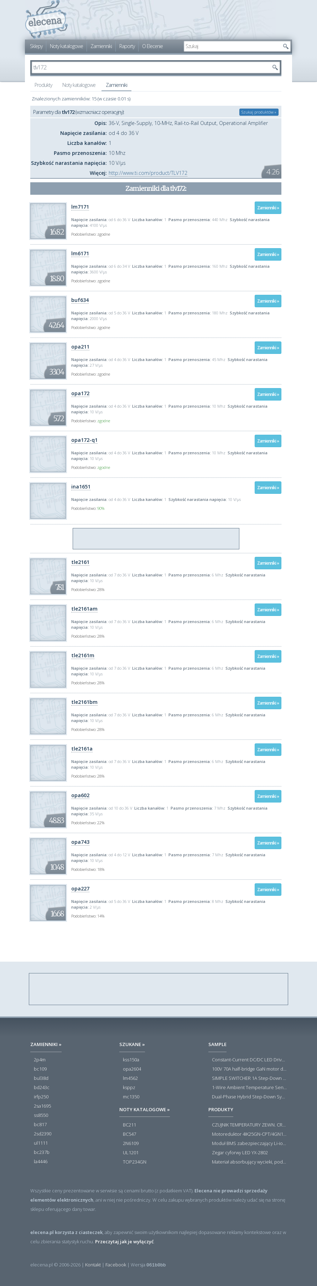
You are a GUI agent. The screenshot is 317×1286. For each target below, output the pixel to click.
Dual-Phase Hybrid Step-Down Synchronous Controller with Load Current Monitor (249, 1097)
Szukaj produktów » (258, 112)
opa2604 (132, 1069)
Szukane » (132, 1044)
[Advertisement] (156, 539)
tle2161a (82, 748)
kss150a (131, 1060)
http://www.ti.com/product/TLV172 (148, 172)
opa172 (80, 393)
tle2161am (84, 608)
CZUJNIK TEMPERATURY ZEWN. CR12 (249, 1125)
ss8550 (41, 1115)
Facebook (115, 1264)
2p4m (40, 1060)
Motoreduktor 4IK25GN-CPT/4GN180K (249, 1134)
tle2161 (80, 562)
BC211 (129, 1125)
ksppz (129, 1088)
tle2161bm (84, 702)
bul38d (41, 1078)
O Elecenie (152, 46)
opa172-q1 (84, 439)
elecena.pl (46, 20)
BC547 (129, 1134)
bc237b (42, 1152)
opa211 (80, 346)
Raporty (127, 46)
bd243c (42, 1088)
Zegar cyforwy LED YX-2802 (240, 1153)
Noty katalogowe (66, 46)
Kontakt (93, 1264)
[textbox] (232, 46)
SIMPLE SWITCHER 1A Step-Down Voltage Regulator (249, 1078)
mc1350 (131, 1097)
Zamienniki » (268, 208)
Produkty (43, 85)
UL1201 (131, 1153)
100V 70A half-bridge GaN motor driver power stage (249, 1069)
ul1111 (41, 1143)
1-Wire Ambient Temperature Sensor (249, 1088)
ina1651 (80, 486)
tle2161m (82, 655)
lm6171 (80, 253)
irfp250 (41, 1097)
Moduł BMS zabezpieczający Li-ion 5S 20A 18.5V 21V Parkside (249, 1143)
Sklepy (36, 46)
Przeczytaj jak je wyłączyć (124, 1241)
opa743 (80, 841)
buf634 (80, 300)
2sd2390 (42, 1134)
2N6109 (131, 1143)
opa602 (80, 795)
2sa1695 (42, 1106)
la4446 (40, 1162)
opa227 (80, 888)
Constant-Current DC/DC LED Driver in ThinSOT (249, 1060)
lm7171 (80, 206)
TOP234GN (134, 1162)
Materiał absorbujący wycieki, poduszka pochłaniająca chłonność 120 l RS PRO (249, 1162)
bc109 (40, 1069)
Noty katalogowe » (144, 1109)
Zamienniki (101, 46)
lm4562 (130, 1078)
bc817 (40, 1125)
